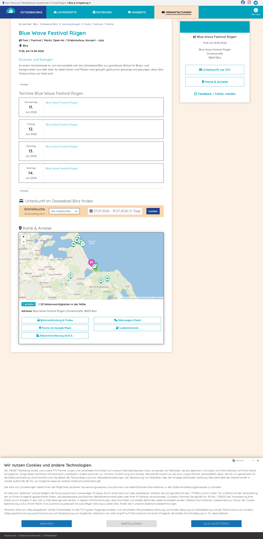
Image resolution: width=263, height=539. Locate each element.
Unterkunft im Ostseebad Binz (59, 201)
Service (255, 12)
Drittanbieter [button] (50, 535)
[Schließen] (257, 460)
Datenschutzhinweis (30, 535)
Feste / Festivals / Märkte (99, 24)
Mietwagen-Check (127, 320)
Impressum (10, 535)
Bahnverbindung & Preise (55, 320)
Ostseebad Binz (49, 24)
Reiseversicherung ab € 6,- (55, 335)
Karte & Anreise (215, 82)
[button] (33, 11)
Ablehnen (46, 523)
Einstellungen (131, 523)
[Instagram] (249, 3)
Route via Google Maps (55, 328)
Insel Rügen (59, 2)
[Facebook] (243, 3)
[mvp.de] (256, 3)
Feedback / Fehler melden (215, 94)
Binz (80, 2)
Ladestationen (127, 328)
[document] (131, 491)
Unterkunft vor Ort (214, 70)
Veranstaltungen (71, 24)
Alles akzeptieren (216, 523)
